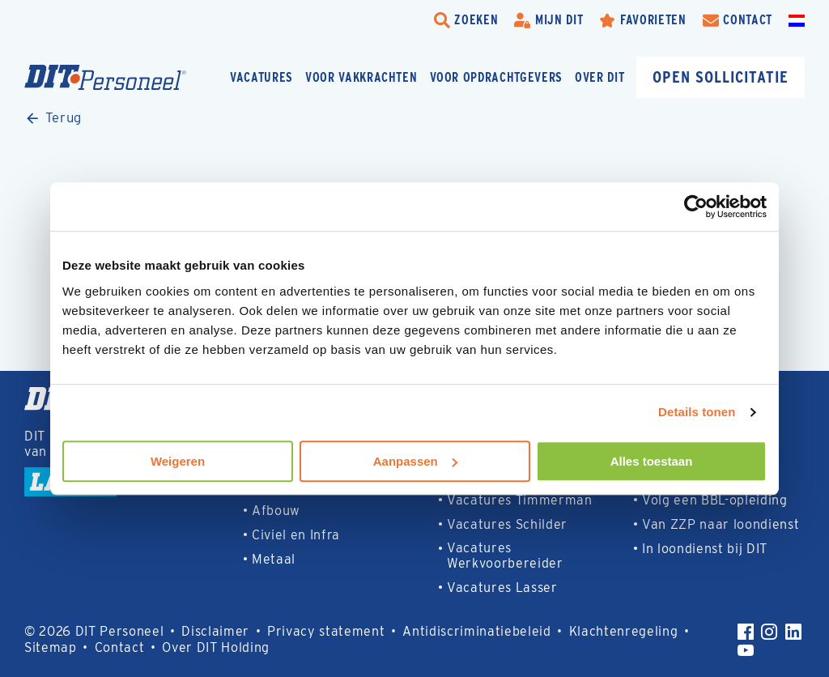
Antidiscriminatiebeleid (476, 631)
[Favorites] (642, 20)
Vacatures (261, 77)
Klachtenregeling (623, 631)
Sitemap (50, 647)
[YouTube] (746, 650)
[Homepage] (105, 77)
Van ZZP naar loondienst (720, 524)
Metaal (273, 559)
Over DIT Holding (216, 647)
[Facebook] (746, 632)
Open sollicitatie (721, 76)
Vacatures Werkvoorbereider (505, 555)
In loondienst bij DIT (704, 548)
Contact (120, 647)
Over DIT (599, 77)
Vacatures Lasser (502, 587)
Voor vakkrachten (361, 77)
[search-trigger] (466, 20)
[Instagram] (769, 632)
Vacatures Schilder (507, 524)
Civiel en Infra (296, 535)
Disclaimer (215, 631)
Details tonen (696, 412)
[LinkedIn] (793, 632)
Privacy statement (326, 631)
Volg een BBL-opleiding (715, 500)
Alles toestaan (651, 461)
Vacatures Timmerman (520, 500)
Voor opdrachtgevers (496, 77)
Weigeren (178, 461)
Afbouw (276, 510)
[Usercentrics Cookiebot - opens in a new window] (696, 206)
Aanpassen (415, 461)
